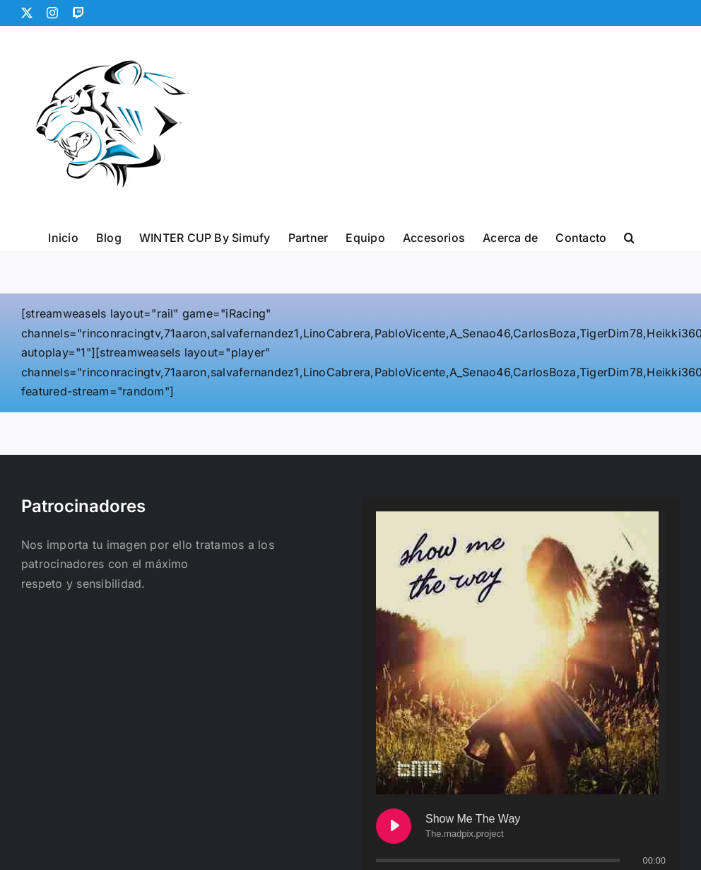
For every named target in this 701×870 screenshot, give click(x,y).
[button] (629, 236)
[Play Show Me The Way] (393, 826)
